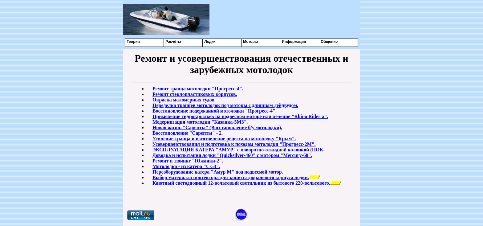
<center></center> (285, 19)
